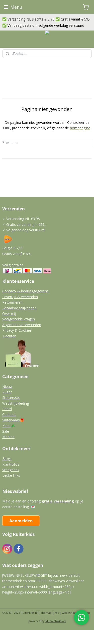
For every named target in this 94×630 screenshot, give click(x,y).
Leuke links (11, 475)
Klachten (9, 336)
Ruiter (7, 392)
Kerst (6, 425)
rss (57, 612)
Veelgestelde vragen (18, 319)
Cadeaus (9, 414)
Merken (8, 436)
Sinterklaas (11, 420)
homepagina (80, 128)
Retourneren (12, 302)
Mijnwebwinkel (55, 621)
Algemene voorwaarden (21, 324)
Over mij (9, 313)
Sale (5, 431)
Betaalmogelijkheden (19, 308)
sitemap (46, 612)
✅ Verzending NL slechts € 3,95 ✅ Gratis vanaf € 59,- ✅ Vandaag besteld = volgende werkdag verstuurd (46, 22)
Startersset (11, 397)
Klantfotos (10, 464)
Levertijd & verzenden (20, 296)
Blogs (7, 458)
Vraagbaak (10, 469)
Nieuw (7, 386)
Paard (7, 408)
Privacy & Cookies (17, 330)
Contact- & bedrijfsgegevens (25, 291)
